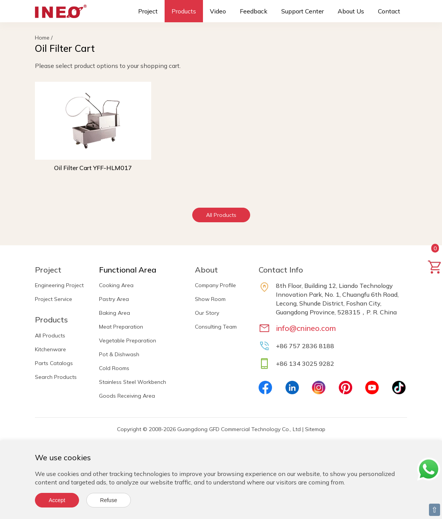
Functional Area (127, 269)
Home (42, 37)
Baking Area (114, 312)
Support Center (302, 11)
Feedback (253, 11)
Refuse (108, 500)
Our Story (207, 312)
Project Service (53, 299)
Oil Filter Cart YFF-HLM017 (93, 168)
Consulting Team (216, 326)
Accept (57, 500)
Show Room (210, 299)
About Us (351, 11)
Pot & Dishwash (119, 354)
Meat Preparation (121, 326)
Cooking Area (116, 285)
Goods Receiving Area (127, 395)
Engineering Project (59, 285)
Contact (389, 11)
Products (184, 11)
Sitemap (315, 429)
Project (148, 11)
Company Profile (215, 285)
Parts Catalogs (54, 363)
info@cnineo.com (306, 328)
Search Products (56, 377)
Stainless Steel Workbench (132, 382)
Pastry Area (114, 299)
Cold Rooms (114, 368)
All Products (221, 215)
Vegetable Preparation (127, 340)
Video (218, 11)
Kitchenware (50, 349)
